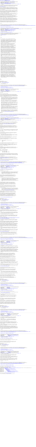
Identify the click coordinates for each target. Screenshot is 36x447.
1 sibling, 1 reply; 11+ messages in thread (5, 36)
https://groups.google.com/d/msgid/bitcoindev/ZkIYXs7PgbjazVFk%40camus (16, 102)
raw (20, 4)
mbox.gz (10, 438)
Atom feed (14, 438)
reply (4, 32)
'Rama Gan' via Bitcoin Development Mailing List (10, 3)
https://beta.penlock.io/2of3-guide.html (4, 191)
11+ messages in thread (11, 32)
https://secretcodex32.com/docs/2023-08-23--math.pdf (6, 235)
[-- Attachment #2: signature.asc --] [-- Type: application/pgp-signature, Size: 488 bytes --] (6, 103)
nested (7, 32)
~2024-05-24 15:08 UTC (9, 437)
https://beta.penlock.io (2, 7)
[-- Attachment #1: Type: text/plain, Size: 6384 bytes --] (6, 38)
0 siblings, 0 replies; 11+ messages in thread (6, 421)
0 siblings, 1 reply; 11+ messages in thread (5, 108)
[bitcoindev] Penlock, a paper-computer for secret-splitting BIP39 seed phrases (12, 141)
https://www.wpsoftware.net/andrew (5, 98)
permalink (18, 4)
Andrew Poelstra (7, 247)
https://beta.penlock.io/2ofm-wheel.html (4, 188)
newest (12, 437)
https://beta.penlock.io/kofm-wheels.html (9, 133)
